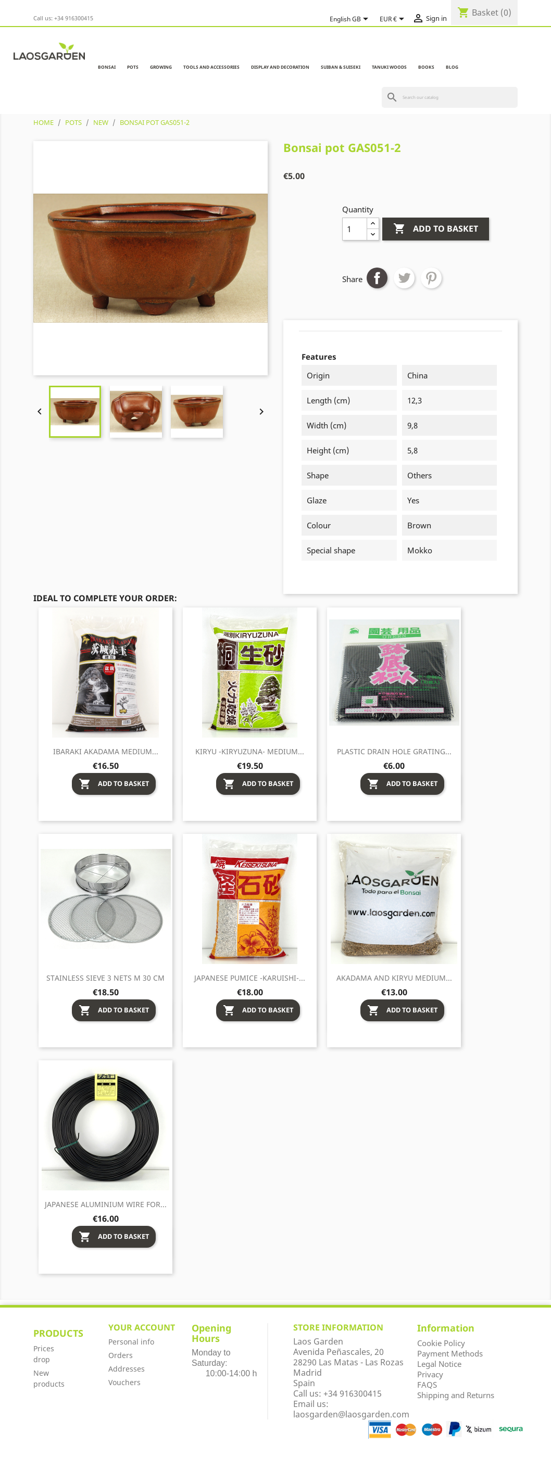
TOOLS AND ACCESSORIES (211, 67)
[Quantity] (354, 229)
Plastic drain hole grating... (394, 751)
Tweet (404, 278)
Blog (452, 67)
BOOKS (426, 67)
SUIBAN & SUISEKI (340, 67)
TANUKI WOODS (389, 67)
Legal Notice (439, 1364)
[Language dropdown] (351, 19)
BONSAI (107, 67)
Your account (141, 1327)
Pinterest (431, 278)
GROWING (161, 67)
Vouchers (124, 1382)
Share (377, 278)
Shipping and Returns (455, 1395)
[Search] (450, 97)
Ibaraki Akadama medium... (105, 751)
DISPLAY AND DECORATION (280, 67)
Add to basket (435, 229)
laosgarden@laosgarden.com (351, 1414)
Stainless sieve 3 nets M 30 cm (105, 978)
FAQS (427, 1384)
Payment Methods (450, 1353)
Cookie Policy (441, 1343)
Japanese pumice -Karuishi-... (249, 978)
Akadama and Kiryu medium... (394, 978)
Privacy (430, 1374)
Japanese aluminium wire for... (106, 1204)
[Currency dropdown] (394, 19)
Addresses (126, 1369)
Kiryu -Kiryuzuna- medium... (249, 751)
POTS (133, 67)
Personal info (131, 1342)
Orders (120, 1355)
